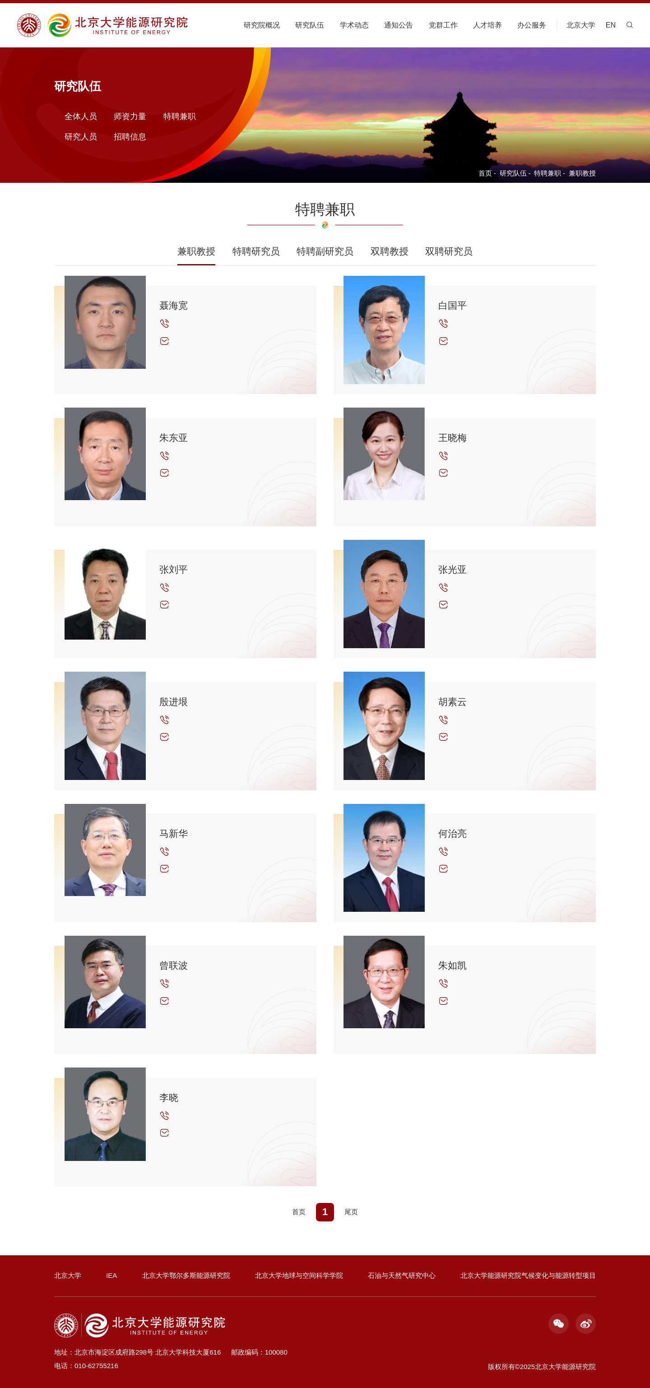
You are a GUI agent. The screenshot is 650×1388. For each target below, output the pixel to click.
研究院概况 (262, 25)
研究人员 (81, 136)
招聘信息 (130, 136)
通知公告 (398, 25)
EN (611, 25)
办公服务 (531, 25)
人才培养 (487, 25)
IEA (111, 1275)
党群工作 (443, 25)
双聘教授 (390, 251)
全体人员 (81, 116)
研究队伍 (309, 25)
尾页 (351, 1212)
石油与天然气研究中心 (402, 1275)
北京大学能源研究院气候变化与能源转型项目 (528, 1275)
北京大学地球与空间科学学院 (299, 1275)
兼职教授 (582, 173)
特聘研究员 (256, 251)
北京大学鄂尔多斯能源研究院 (186, 1275)
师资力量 (130, 116)
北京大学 (580, 25)
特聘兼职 (547, 173)
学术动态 (354, 25)
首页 (485, 173)
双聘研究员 (449, 251)
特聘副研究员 (325, 251)
